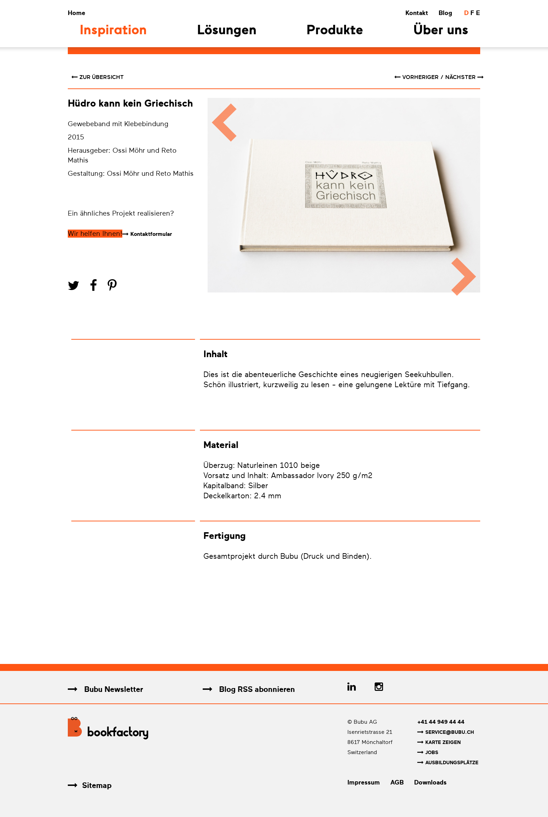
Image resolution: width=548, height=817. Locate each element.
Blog (445, 12)
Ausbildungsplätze (447, 762)
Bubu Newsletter (105, 689)
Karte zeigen (439, 742)
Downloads (430, 782)
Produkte (335, 31)
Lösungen (227, 31)
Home (76, 12)
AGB (397, 782)
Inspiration (113, 31)
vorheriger (417, 77)
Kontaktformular (151, 234)
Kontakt (416, 12)
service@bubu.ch (445, 732)
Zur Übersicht (97, 77)
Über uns (440, 31)
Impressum (363, 782)
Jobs (427, 752)
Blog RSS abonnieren (249, 689)
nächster (464, 77)
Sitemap (89, 785)
